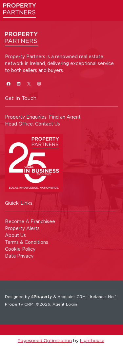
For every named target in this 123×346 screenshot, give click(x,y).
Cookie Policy (20, 248)
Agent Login (64, 304)
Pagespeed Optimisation (45, 340)
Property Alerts (22, 228)
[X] (28, 83)
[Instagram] (38, 83)
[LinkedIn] (18, 83)
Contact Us (47, 123)
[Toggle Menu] (112, 14)
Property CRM (19, 304)
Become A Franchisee (30, 221)
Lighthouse (92, 340)
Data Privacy (19, 255)
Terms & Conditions (26, 242)
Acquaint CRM (71, 296)
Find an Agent (65, 116)
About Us (15, 235)
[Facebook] (8, 83)
